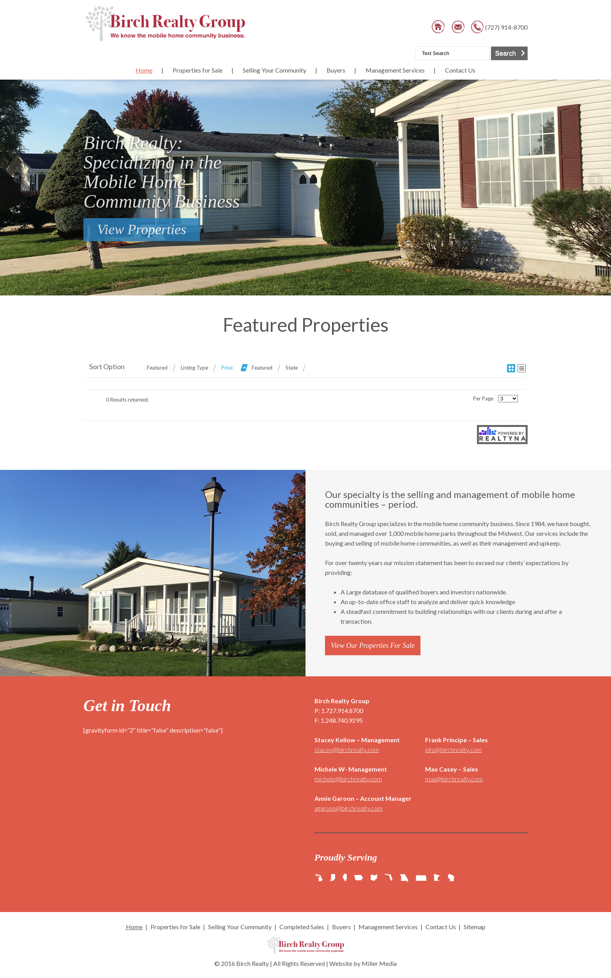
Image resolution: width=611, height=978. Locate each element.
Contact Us (460, 70)
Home (144, 70)
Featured (157, 368)
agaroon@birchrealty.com (348, 808)
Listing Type (194, 368)
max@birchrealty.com (454, 778)
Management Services (395, 70)
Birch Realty (252, 963)
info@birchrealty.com (453, 749)
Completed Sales (301, 926)
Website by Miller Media (363, 963)
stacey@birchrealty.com (346, 749)
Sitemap (475, 926)
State (292, 368)
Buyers (336, 70)
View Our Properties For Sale (373, 645)
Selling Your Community (274, 70)
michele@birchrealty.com (348, 778)
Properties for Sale (198, 70)
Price (227, 368)
